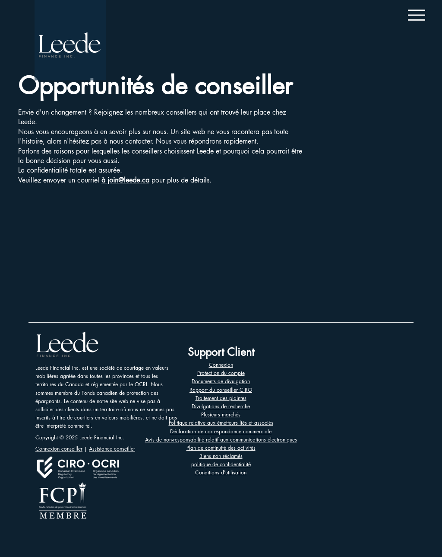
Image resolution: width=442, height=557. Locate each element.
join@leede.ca (128, 180)
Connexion (221, 364)
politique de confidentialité (221, 464)
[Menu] (416, 15)
